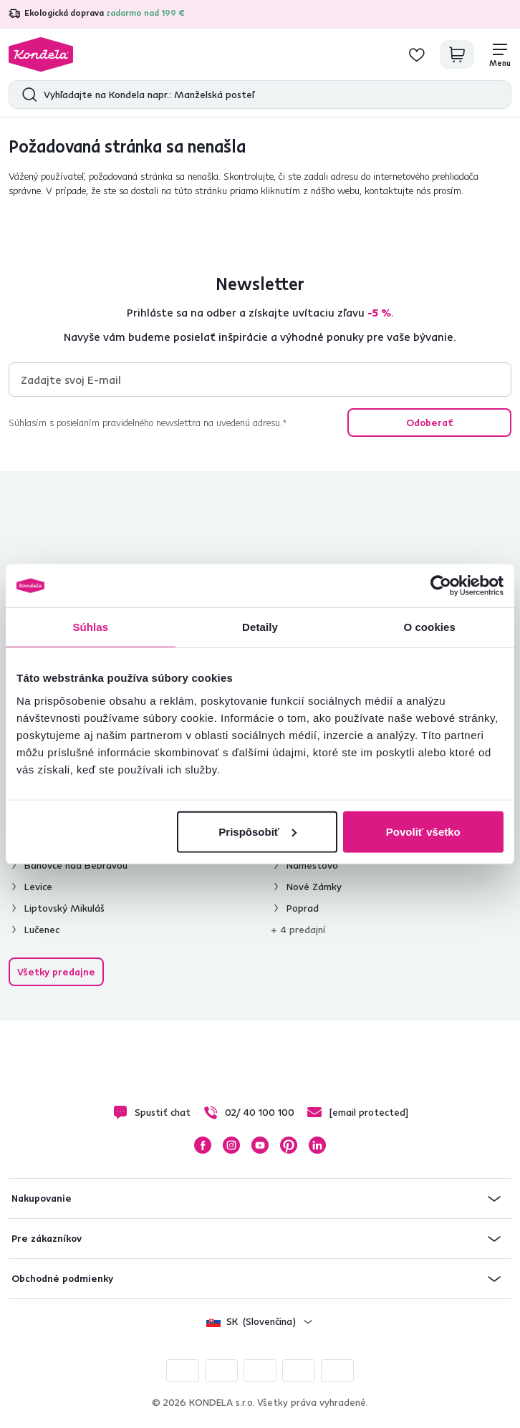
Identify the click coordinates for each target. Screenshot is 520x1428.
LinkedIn (317, 1145)
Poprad (303, 908)
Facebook (202, 1145)
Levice (38, 887)
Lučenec (41, 930)
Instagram (231, 1145)
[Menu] (499, 54)
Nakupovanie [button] (41, 1198)
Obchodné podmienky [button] (62, 1278)
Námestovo (312, 865)
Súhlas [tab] (90, 627)
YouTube (260, 1145)
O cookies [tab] (429, 627)
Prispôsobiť (257, 831)
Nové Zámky (314, 887)
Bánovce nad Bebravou (75, 865)
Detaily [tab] (260, 627)
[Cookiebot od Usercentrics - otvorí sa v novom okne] (441, 586)
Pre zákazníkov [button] (46, 1238)
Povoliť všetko (423, 831)
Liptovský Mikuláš (64, 908)
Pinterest (288, 1145)
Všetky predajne (56, 971)
